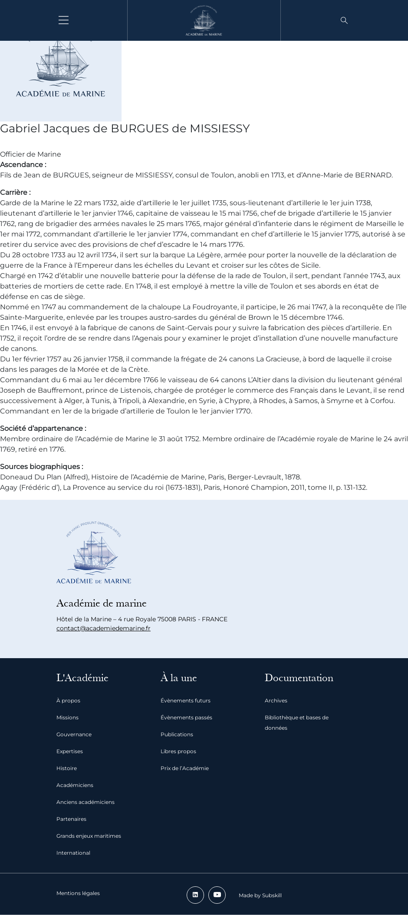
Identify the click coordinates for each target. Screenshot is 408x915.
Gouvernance (74, 734)
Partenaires (71, 819)
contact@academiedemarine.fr (103, 628)
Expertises (69, 751)
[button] (344, 20)
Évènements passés (186, 717)
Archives (276, 700)
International (73, 852)
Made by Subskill (260, 895)
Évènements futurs (186, 700)
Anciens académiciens (85, 802)
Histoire (66, 768)
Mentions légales (78, 893)
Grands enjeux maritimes (88, 836)
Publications (177, 734)
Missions (67, 717)
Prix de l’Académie (185, 768)
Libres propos (178, 751)
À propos (68, 700)
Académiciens (74, 785)
